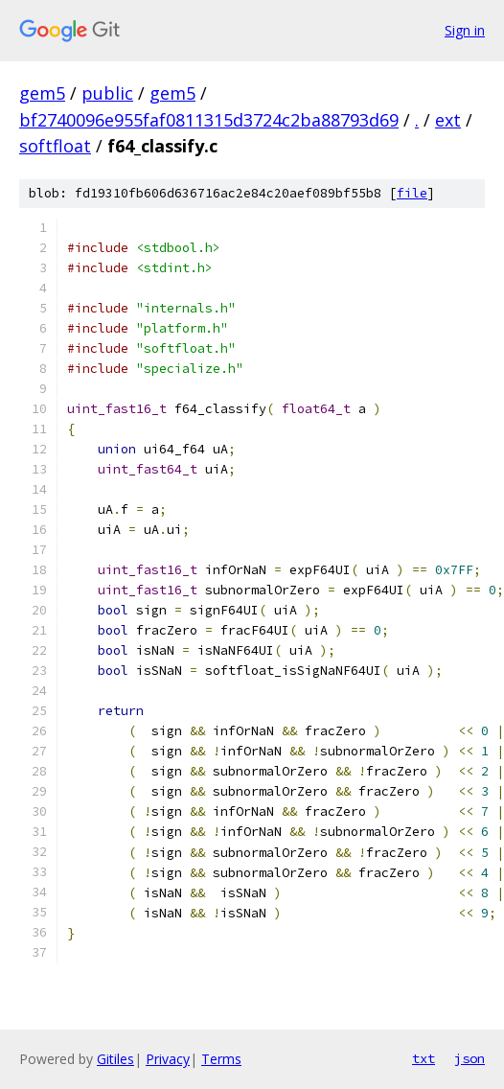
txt (423, 1058)
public (107, 92)
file (412, 193)
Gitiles (115, 1059)
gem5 (42, 92)
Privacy (168, 1059)
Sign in (465, 30)
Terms (221, 1059)
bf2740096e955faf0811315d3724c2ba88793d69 (209, 119)
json (469, 1058)
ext (448, 119)
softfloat (55, 145)
